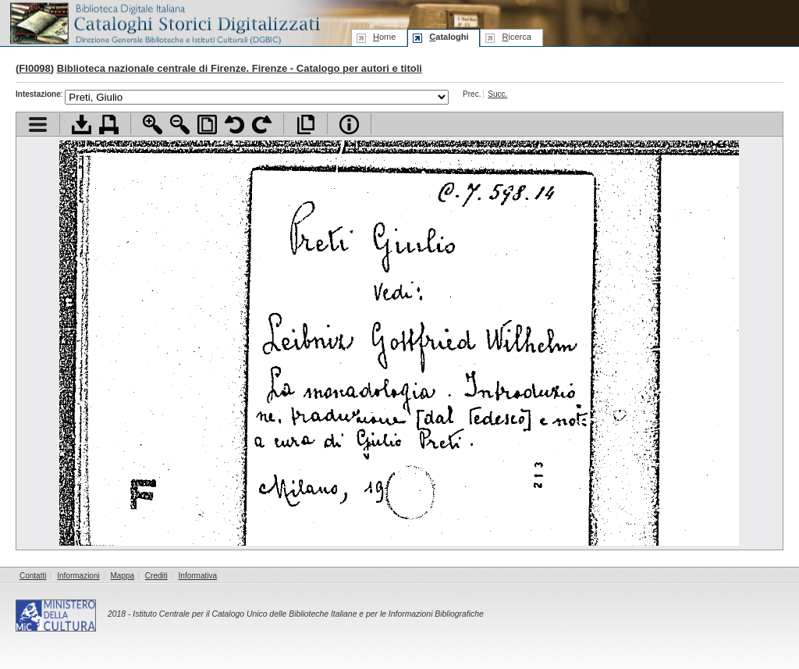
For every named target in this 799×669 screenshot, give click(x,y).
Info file (349, 124)
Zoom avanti (152, 124)
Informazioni (78, 575)
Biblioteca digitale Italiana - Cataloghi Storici (164, 22)
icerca (516, 36)
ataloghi (448, 36)
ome (384, 36)
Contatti (33, 575)
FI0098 (34, 68)
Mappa (123, 575)
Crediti (156, 575)
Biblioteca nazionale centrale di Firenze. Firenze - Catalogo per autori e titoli (239, 68)
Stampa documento (109, 124)
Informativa (198, 575)
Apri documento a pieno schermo (305, 124)
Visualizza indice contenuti (38, 124)
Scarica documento (81, 124)
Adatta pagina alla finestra (207, 124)
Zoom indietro (180, 124)
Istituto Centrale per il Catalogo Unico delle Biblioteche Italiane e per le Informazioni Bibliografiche (308, 614)
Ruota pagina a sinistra (234, 124)
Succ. (497, 94)
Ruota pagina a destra (262, 124)
